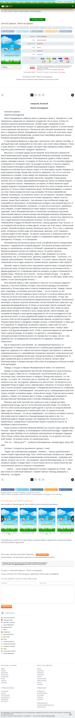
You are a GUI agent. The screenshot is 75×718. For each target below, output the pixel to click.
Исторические (4, 674)
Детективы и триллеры (9, 622)
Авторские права (37, 19)
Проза (4, 629)
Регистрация (69, 1)
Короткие (3, 693)
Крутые (3, 678)
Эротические (4, 700)
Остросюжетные (5, 697)
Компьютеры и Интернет (9, 651)
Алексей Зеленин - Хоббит (28, 533)
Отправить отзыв (6, 606)
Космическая (40, 674)
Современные (5, 699)
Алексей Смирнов (41, 40)
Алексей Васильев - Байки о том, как (47, 533)
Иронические (4, 672)
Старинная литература (9, 646)
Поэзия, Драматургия (8, 653)
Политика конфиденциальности (45, 704)
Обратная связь (41, 706)
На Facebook (7, 31)
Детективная (40, 672)
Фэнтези (39, 682)
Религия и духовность (8, 641)
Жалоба (32, 67)
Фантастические (5, 695)
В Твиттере (21, 31)
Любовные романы (8, 620)
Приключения (6, 631)
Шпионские (4, 682)
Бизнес (5, 639)
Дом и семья (6, 636)
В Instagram (36, 31)
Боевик (3, 668)
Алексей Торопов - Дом (65, 533)
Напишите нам (40, 69)
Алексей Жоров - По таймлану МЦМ (9, 533)
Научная (39, 676)
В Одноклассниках (52, 31)
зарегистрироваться (19, 564)
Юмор (4, 648)
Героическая (40, 670)
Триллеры (3, 680)
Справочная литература (9, 643)
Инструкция (62, 72)
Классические (4, 676)
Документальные (7, 627)
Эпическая (40, 684)
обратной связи (50, 715)
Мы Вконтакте (66, 31)
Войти (60, 1)
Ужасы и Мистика (41, 680)
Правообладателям (42, 702)
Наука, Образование (8, 624)
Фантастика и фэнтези (9, 617)
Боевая (39, 668)
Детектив (3, 670)
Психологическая (41, 678)
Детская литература (8, 634)
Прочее (39, 47)
